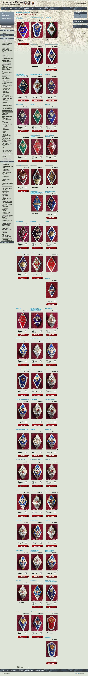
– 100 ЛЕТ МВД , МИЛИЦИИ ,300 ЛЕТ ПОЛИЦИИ (7, 44)
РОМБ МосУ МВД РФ (34, 399)
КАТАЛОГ (3, 13)
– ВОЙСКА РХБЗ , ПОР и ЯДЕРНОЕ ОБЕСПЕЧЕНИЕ (6, 78)
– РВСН (3, 128)
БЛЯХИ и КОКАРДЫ (5, 35)
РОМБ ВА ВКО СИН (19, 550)
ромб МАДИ (47, 221)
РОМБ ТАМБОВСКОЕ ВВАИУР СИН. (22, 399)
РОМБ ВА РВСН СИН (34, 520)
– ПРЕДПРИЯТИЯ (5, 126)
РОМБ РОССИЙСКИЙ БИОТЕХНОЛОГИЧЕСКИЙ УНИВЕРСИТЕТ (35, 135)
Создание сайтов (77, 673)
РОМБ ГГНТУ (47, 104)
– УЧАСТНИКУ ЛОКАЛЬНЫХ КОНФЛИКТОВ (6, 141)
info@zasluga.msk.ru (81, 3)
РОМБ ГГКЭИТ (33, 221)
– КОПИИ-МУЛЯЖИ (5, 92)
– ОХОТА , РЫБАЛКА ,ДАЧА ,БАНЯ (7, 117)
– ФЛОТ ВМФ (4, 231)
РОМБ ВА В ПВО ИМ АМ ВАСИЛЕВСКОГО (34, 551)
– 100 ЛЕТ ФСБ (4, 163)
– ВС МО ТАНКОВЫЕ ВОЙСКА (7, 85)
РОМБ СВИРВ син (19, 338)
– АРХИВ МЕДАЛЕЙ (5, 60)
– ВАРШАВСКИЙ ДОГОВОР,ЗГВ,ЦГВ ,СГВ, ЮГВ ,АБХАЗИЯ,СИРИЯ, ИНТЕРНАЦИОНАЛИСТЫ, (7, 68)
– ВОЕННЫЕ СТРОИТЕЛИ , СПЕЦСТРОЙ (6, 76)
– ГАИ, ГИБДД (4, 86)
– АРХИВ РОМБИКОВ (5, 169)
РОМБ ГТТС (32, 104)
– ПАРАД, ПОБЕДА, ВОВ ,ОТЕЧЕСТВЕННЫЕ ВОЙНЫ (6, 119)
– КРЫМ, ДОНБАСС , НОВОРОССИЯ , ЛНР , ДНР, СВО (7, 96)
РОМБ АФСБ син (33, 580)
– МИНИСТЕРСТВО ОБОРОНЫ (7, 105)
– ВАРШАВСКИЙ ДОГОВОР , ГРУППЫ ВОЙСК (6, 173)
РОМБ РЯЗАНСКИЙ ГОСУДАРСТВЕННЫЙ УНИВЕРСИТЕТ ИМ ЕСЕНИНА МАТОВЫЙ (37, 192)
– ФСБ (3, 147)
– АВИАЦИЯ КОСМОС (5, 57)
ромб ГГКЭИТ (47, 74)
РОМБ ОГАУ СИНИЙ (34, 44)
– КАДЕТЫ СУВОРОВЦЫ (6, 88)
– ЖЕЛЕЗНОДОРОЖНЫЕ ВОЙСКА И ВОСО (7, 184)
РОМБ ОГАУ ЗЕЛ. (19, 134)
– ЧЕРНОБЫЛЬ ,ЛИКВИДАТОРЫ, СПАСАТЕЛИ (7, 154)
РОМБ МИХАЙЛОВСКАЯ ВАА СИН (22, 429)
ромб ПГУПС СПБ (48, 17)
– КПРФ (3, 94)
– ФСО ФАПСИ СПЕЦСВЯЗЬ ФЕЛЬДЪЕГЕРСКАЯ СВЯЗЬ (6, 236)
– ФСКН (3, 148)
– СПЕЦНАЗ (4, 131)
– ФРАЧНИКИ (4, 232)
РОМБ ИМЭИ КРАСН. (20, 221)
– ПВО (3, 121)
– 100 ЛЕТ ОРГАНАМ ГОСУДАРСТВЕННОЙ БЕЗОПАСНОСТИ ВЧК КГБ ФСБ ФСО (7, 50)
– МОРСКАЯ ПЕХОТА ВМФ (6, 107)
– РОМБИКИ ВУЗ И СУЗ (6, 212)
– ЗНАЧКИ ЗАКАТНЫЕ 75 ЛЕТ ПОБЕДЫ (7, 187)
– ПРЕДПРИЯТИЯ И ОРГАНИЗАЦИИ (5, 209)
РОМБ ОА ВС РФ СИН (49, 338)
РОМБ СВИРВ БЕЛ (48, 308)
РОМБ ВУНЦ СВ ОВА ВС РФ (21, 459)
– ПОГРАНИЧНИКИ (5, 122)
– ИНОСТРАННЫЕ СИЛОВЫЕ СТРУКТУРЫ (6, 189)
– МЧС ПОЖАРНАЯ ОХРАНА (7, 108)
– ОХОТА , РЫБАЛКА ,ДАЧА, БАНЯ (7, 205)
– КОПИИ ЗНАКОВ (5, 194)
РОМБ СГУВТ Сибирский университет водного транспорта (51, 581)
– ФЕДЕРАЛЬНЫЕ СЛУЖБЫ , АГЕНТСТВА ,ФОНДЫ (7, 144)
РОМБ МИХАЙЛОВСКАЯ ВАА (50, 399)
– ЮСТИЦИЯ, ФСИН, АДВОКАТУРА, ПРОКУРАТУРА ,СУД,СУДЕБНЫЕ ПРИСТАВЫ (7, 159)
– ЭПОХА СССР (4, 156)
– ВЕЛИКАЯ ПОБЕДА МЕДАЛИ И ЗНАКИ (7, 73)
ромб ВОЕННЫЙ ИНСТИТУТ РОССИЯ (51, 44)
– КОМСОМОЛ (4, 91)
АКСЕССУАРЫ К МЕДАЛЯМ (6, 30)
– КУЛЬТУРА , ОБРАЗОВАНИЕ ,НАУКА (7, 99)
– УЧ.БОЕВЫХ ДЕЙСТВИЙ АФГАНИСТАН (6, 139)
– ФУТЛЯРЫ (4, 33)
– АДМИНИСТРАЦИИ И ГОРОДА (7, 58)
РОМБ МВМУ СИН (48, 429)
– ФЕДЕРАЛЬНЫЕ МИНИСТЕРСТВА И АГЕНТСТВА (7, 229)
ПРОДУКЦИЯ (4, 17)
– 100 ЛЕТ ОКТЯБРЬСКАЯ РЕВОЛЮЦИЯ (6, 46)
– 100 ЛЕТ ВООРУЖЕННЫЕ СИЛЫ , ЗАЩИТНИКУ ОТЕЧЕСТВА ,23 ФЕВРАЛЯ (7, 41)
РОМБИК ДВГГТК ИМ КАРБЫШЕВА (36, 17)
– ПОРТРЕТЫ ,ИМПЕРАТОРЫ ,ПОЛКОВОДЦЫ (7, 125)
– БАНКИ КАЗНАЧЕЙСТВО (6, 61)
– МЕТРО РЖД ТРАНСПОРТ (6, 103)
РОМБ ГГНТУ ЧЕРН (19, 104)
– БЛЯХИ (3, 36)
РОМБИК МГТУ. (47, 278)
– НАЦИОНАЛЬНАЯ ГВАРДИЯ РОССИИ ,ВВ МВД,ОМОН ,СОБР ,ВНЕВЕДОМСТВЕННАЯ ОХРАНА (7, 111)
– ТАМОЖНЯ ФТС (5, 134)
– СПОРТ (3, 132)
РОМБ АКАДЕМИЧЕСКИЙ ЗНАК (36, 74)
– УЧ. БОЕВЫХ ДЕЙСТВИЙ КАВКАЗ (6, 136)
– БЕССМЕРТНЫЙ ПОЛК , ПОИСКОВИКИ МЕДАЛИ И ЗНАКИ (6, 64)
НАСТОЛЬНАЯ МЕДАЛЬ (5, 242)
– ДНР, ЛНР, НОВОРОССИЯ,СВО (7, 182)
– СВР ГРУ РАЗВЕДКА (5, 129)
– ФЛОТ (3, 145)
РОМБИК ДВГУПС (48, 637)
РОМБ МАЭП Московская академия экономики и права (22, 18)
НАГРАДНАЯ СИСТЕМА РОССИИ (7, 18)
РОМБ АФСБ (18, 580)
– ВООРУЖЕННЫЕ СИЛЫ (6, 176)
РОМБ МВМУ (32, 429)
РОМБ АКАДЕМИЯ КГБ (49, 165)
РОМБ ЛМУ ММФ (33, 165)
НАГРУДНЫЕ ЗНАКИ (5, 161)
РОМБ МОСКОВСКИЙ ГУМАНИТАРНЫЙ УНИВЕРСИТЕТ (22, 75)
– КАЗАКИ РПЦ (4, 192)
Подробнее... (26, 20)
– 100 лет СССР (4, 55)
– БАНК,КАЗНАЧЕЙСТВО (6, 170)
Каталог (20, 12)
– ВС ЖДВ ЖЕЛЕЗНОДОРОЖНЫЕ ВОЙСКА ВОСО (7, 83)
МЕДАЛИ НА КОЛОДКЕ (5, 38)
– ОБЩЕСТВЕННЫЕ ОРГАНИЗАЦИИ (5, 114)
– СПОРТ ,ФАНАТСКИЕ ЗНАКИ (7, 220)
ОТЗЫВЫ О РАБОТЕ (5, 15)
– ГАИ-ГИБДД (4, 177)
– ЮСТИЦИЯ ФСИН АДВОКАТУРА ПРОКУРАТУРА (7, 240)
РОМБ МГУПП (18, 308)
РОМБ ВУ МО (47, 459)
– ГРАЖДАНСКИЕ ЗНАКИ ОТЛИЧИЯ (6, 180)
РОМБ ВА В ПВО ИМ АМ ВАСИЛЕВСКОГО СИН (49, 551)
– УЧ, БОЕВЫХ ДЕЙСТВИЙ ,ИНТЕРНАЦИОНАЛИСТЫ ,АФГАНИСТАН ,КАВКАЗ (6, 224)
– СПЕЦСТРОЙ (4, 218)
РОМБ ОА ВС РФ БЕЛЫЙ (34, 338)
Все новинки (78, 21)
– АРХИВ (3, 167)
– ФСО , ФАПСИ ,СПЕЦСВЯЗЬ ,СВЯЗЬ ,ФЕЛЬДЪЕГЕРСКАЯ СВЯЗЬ (7, 151)
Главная (17, 12)
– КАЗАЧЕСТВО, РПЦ (5, 89)
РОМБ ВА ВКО (47, 520)
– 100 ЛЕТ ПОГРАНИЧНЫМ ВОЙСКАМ (6, 53)
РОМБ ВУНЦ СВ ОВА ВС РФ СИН (36, 459)
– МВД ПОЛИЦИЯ (5, 100)
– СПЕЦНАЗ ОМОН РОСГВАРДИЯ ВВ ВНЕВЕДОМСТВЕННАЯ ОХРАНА (7, 216)
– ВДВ (3, 71)
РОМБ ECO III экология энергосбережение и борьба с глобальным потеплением (35, 309)
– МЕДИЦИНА (4, 102)
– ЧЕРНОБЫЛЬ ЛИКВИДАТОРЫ (7, 238)
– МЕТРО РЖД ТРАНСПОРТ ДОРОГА (6, 199)
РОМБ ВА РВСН (19, 520)
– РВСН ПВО (4, 210)
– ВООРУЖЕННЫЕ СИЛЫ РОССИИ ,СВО (6, 81)
